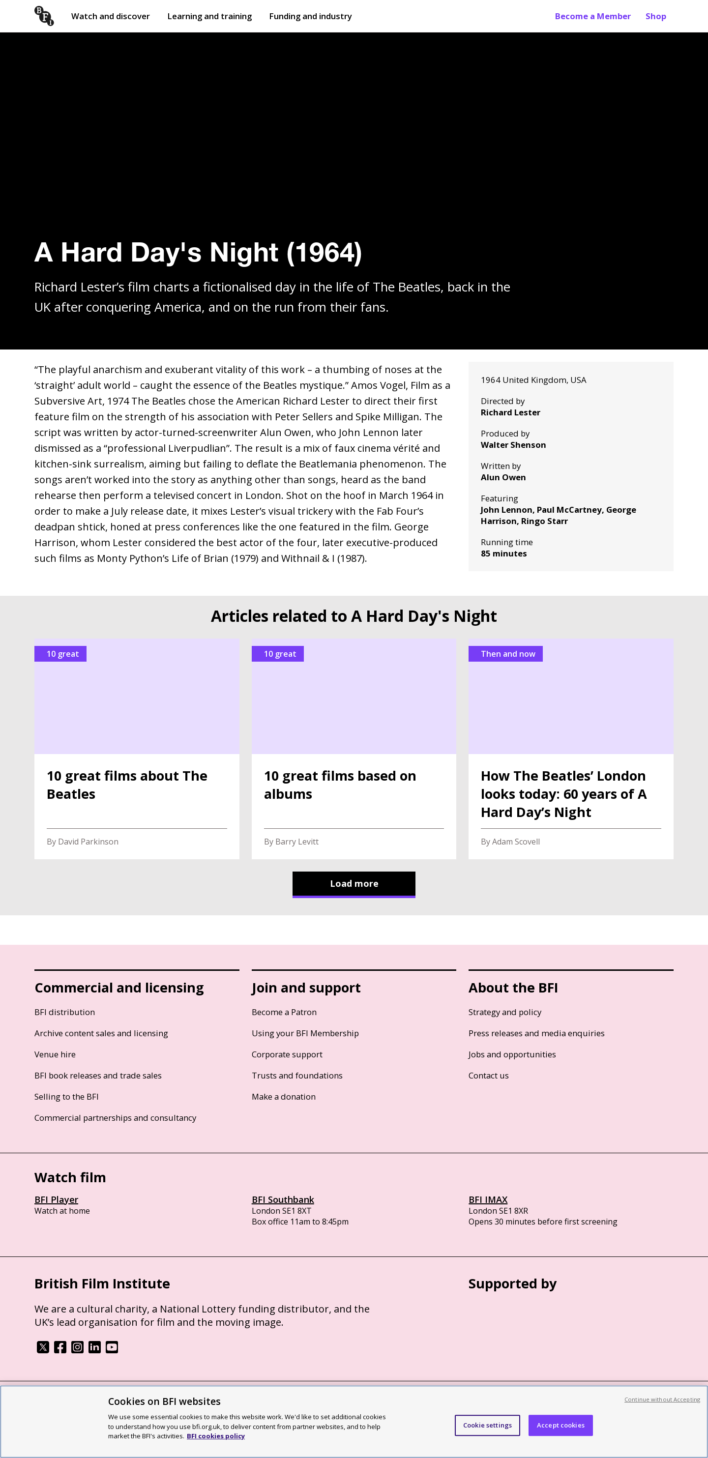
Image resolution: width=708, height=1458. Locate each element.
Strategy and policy (505, 1012)
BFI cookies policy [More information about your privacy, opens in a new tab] (216, 1435)
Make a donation (284, 1096)
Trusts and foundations (297, 1075)
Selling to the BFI (66, 1096)
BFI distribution (64, 1012)
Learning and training (209, 16)
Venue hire (55, 1054)
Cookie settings (487, 1425)
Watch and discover (110, 16)
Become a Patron (284, 1012)
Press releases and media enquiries (537, 1033)
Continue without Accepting (662, 1399)
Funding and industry (310, 16)
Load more (354, 883)
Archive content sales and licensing (101, 1033)
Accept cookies (561, 1425)
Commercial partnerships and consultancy (115, 1117)
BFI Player (56, 1199)
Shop (656, 16)
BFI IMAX (488, 1199)
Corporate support (287, 1054)
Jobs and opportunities (512, 1054)
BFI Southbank (283, 1199)
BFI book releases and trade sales (98, 1075)
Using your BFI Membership (305, 1033)
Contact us (489, 1075)
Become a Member (593, 16)
